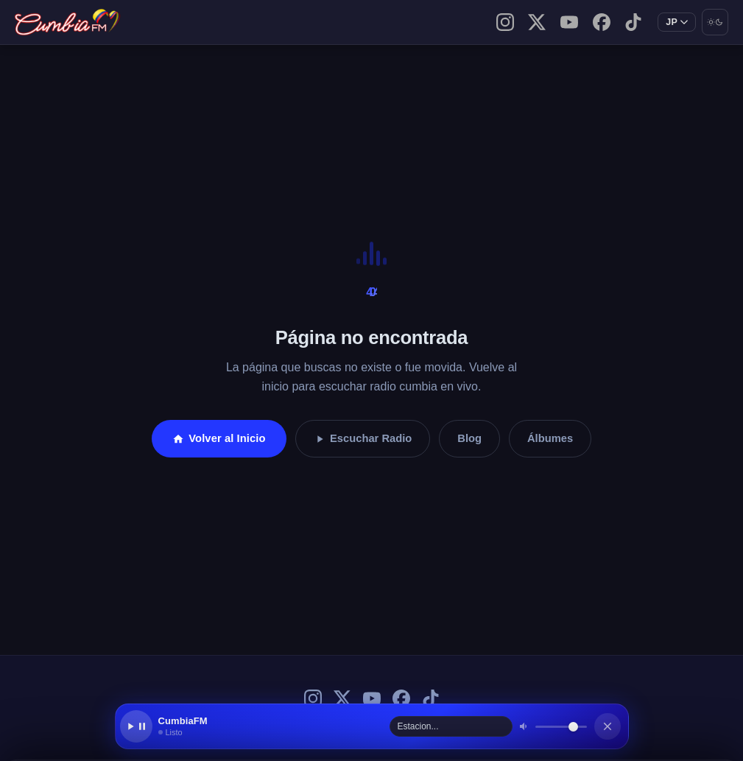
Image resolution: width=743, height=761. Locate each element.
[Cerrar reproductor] (607, 726)
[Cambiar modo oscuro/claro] (715, 22)
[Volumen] (561, 727)
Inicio (148, 22)
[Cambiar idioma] (677, 22)
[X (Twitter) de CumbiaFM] (536, 22)
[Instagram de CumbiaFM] (505, 22)
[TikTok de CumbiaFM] (633, 22)
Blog (166, 22)
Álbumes (550, 438)
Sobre (184, 22)
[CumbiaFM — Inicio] (68, 22)
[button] (271, 726)
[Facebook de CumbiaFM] (601, 22)
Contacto (220, 22)
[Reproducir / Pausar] (136, 726)
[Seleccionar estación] (451, 726)
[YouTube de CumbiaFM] (569, 22)
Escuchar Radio (363, 438)
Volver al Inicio (219, 438)
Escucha (202, 22)
